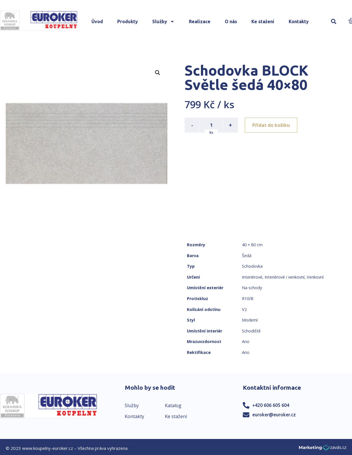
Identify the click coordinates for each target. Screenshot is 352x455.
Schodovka (252, 266)
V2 (244, 309)
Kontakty (299, 21)
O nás (231, 21)
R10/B (247, 298)
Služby (163, 21)
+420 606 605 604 (270, 405)
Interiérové (252, 277)
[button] (333, 21)
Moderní (250, 320)
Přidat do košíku (271, 125)
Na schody (252, 287)
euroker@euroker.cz (274, 414)
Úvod (97, 21)
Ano (245, 341)
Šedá (246, 255)
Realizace (199, 21)
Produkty (127, 21)
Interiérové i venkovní (284, 277)
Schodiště (251, 331)
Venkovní (315, 277)
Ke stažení (262, 21)
